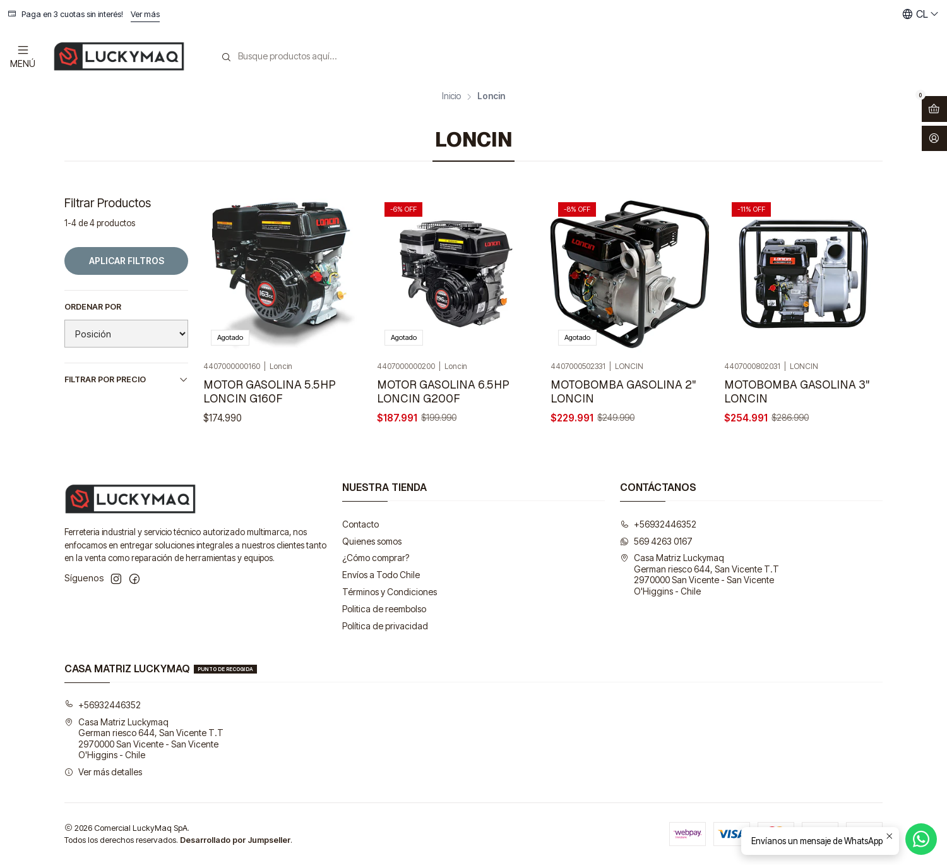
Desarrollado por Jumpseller (235, 840)
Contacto (360, 524)
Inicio (451, 96)
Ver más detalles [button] (103, 771)
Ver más (145, 14)
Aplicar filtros (126, 260)
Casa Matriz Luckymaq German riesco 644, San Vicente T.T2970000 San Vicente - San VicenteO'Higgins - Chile (699, 574)
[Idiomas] (920, 14)
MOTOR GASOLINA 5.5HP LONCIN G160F (269, 391)
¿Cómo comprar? (375, 557)
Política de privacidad (385, 625)
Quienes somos (372, 541)
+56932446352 (658, 524)
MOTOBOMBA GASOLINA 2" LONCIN (623, 391)
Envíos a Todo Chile (381, 574)
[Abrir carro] (934, 109)
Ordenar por (92, 307)
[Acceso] (934, 139)
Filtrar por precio (126, 380)
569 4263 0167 (656, 541)
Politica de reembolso (384, 608)
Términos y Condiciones (389, 591)
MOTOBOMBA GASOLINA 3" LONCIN (796, 391)
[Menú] (23, 56)
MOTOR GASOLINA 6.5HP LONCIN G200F (443, 391)
